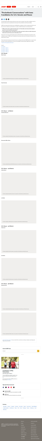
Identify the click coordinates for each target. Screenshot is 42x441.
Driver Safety (21, 406)
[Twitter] (4, 19)
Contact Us (32, 423)
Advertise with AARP (34, 421)
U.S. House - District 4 (5, 51)
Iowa (9, 9)
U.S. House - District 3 (5, 50)
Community (16, 406)
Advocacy (9, 406)
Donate (22, 423)
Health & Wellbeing (34, 406)
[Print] (8, 19)
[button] (41, 7)
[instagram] (8, 387)
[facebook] (3, 387)
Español (25, 406)
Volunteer (22, 425)
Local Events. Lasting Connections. (8, 371)
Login (33, 6)
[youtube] (11, 387)
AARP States (5, 9)
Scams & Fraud (29, 406)
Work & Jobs (4, 409)
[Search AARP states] (20, 351)
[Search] (38, 351)
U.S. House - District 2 (5, 49)
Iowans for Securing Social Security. (7, 42)
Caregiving (12, 406)
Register (29, 6)
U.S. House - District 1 (4, 47)
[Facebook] (2, 19)
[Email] (6, 19)
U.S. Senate (3, 46)
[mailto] (13, 387)
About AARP (4, 406)
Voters (12, 9)
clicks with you (9, 379)
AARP (2, 9)
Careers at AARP (33, 425)
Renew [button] (14, 6)
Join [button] (8, 6)
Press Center (23, 438)
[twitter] (6, 387)
